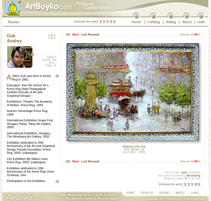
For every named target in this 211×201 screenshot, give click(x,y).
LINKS (195, 192)
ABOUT (180, 192)
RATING (164, 192)
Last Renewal (90, 34)
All (68, 34)
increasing (178, 175)
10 (189, 178)
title (177, 172)
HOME (130, 192)
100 (198, 178)
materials (194, 172)
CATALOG (146, 192)
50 (193, 178)
